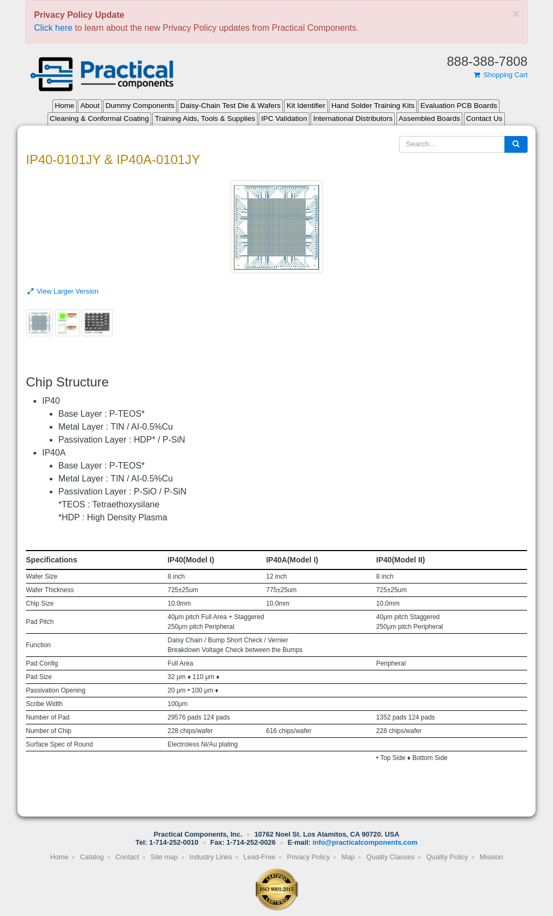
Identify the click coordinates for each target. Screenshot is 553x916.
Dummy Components (139, 105)
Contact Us (484, 118)
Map (348, 857)
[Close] (516, 14)
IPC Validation (284, 118)
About (90, 105)
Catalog (92, 857)
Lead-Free (259, 857)
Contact (127, 857)
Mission (491, 857)
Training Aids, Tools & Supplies (205, 118)
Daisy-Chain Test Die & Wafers (230, 105)
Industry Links (211, 857)
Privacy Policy (308, 857)
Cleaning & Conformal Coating (99, 118)
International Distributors (353, 118)
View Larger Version (62, 291)
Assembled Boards (429, 118)
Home (64, 105)
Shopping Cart (500, 75)
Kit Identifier (306, 105)
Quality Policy (447, 857)
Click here (53, 27)
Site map (164, 857)
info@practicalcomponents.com (365, 842)
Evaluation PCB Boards (459, 105)
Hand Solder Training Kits (372, 105)
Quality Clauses (390, 857)
